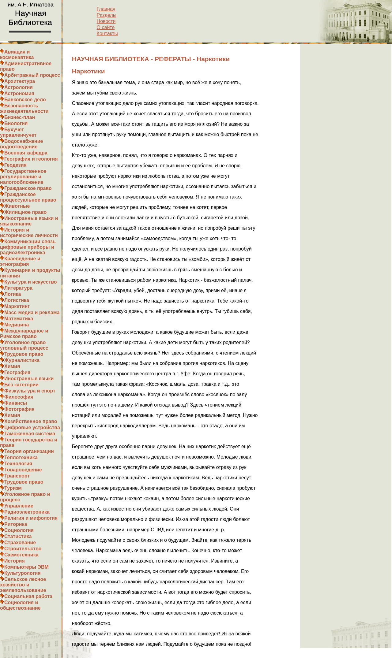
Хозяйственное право (30, 421)
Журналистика (22, 360)
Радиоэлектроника (27, 512)
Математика (18, 318)
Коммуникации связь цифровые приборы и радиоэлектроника (28, 247)
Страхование (20, 542)
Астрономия (19, 93)
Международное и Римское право (24, 333)
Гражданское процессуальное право (28, 197)
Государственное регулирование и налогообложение (23, 177)
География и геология (31, 159)
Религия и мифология (31, 518)
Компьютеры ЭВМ (26, 567)
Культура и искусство (30, 281)
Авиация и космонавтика (17, 54)
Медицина (16, 324)
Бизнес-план (19, 117)
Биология (16, 123)
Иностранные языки (29, 378)
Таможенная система (29, 433)
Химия (12, 366)
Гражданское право (28, 188)
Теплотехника (21, 457)
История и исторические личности (29, 232)
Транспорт (17, 475)
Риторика (15, 524)
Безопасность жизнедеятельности (24, 108)
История (14, 560)
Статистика (18, 536)
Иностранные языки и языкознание (29, 221)
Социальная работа (28, 596)
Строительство (23, 548)
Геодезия (15, 165)
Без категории (21, 384)
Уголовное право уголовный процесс (24, 345)
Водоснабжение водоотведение (21, 144)
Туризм (13, 488)
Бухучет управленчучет (18, 132)
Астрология (18, 87)
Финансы (15, 403)
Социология (19, 530)
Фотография (19, 409)
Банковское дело (25, 99)
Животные (17, 206)
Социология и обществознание (20, 605)
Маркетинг (17, 306)
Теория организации (29, 451)
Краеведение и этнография (20, 261)
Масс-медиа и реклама (31, 312)
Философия (18, 397)
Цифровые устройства (32, 427)
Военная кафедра (25, 152)
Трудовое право (23, 354)
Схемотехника (21, 554)
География (17, 372)
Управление (18, 505)
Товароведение (23, 469)
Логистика (16, 300)
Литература (18, 288)
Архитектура (19, 81)
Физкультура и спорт (29, 390)
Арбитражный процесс (32, 75)
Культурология (22, 573)
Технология (18, 463)
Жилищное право (25, 212)
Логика (12, 294)
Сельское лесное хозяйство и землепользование (23, 585)
